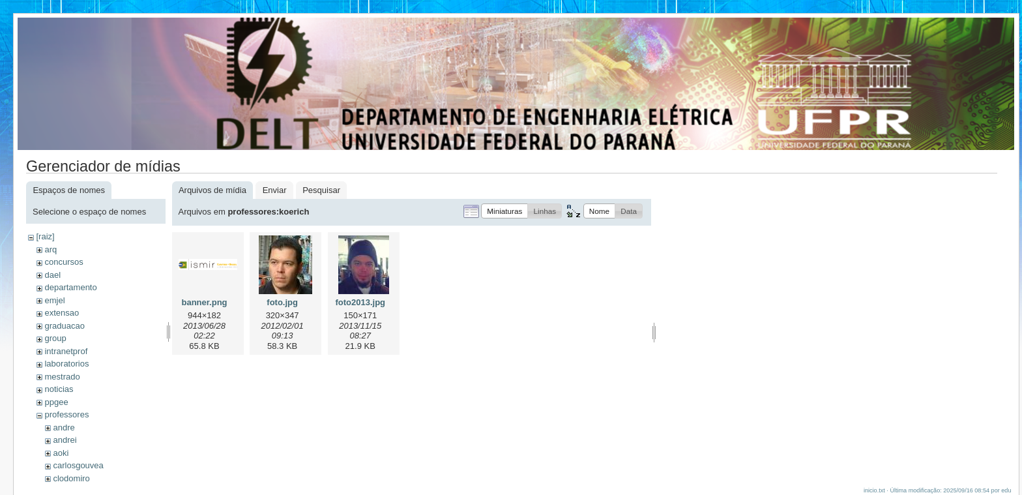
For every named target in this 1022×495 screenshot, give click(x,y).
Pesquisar (321, 190)
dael (52, 275)
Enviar (275, 190)
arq (50, 249)
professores (66, 414)
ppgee (56, 402)
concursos (63, 262)
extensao (61, 313)
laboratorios (66, 363)
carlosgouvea (78, 465)
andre (63, 427)
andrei (64, 440)
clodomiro (71, 478)
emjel (54, 300)
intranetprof (65, 351)
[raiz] (45, 236)
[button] (504, 210)
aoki (60, 453)
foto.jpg (282, 302)
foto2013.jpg (360, 302)
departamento (70, 287)
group (55, 338)
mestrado (62, 377)
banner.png (204, 302)
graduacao (64, 326)
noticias (58, 389)
